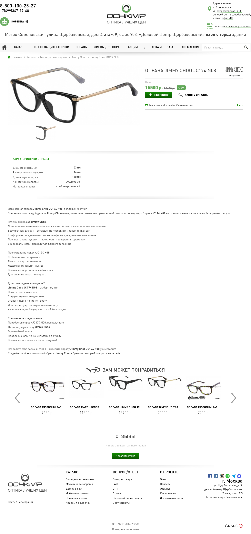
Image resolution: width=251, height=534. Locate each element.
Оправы (81, 47)
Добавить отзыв (126, 455)
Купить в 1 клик (196, 94)
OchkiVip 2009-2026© (125, 524)
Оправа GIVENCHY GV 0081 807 (168, 407)
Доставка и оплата (158, 47)
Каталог (20, 47)
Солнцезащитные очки (51, 47)
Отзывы (165, 488)
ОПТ (115, 488)
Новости (165, 484)
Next (233, 398)
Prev (17, 398)
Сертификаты (121, 502)
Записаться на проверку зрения (232, 26)
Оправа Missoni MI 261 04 (204, 407)
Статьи (117, 493)
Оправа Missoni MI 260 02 (48, 407)
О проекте (169, 472)
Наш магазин (190, 47)
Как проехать (168, 493)
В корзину (161, 95)
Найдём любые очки (78, 502)
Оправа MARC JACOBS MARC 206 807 (94, 407)
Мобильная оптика (77, 493)
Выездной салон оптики (127, 498)
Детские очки (74, 488)
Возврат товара (122, 479)
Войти (11, 502)
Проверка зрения (76, 498)
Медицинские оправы (79, 484)
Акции (133, 47)
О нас (163, 479)
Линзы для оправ (107, 47)
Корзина (19, 21)
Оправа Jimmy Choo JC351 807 (129, 407)
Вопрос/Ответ (126, 472)
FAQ (115, 484)
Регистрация (25, 502)
